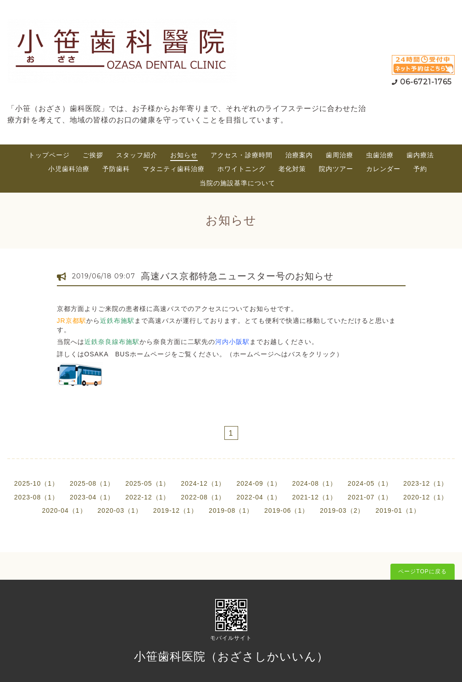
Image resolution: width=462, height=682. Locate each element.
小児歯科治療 (68, 168)
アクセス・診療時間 (242, 155)
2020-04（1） (64, 510)
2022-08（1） (203, 497)
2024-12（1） (203, 483)
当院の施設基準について (237, 183)
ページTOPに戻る (422, 571)
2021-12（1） (314, 497)
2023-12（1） (425, 483)
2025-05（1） (147, 483)
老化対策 (292, 168)
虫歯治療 (380, 155)
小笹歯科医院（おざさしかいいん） (231, 656)
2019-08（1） (231, 510)
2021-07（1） (370, 497)
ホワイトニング (241, 168)
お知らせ (184, 155)
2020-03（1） (120, 510)
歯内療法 (420, 155)
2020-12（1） (425, 497)
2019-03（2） (342, 510)
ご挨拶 (93, 155)
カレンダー (383, 168)
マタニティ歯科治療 (174, 168)
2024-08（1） (314, 483)
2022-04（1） (259, 497)
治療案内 (299, 155)
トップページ (49, 155)
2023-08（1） (36, 497)
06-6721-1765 (426, 82)
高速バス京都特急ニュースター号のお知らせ (237, 276)
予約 (420, 168)
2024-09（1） (259, 483)
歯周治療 (339, 155)
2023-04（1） (92, 497)
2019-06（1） (286, 510)
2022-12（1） (147, 497)
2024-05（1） (370, 483)
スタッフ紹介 (136, 155)
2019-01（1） (397, 510)
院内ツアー (336, 168)
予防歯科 (116, 168)
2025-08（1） (92, 483)
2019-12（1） (175, 510)
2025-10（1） (36, 483)
